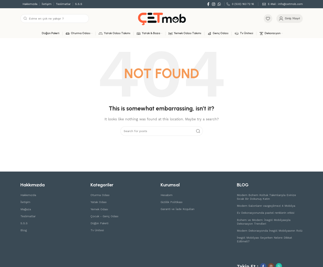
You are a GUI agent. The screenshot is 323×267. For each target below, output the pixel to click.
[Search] (54, 18)
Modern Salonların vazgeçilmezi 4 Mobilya (266, 205)
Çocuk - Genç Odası (104, 216)
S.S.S (24, 223)
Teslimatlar (28, 216)
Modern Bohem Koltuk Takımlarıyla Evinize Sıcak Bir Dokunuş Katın (266, 196)
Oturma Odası (99, 195)
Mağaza (25, 209)
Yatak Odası (98, 202)
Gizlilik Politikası (171, 202)
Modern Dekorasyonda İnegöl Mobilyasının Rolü (269, 230)
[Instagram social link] (213, 4)
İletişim (25, 202)
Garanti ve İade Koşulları (177, 209)
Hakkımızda (28, 195)
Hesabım (167, 195)
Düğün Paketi (99, 223)
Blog (23, 230)
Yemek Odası (99, 209)
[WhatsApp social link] (219, 4)
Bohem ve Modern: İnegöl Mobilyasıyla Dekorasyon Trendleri (263, 221)
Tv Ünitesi (97, 230)
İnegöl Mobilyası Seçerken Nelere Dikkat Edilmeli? (264, 239)
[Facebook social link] (208, 4)
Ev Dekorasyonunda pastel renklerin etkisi (265, 212)
